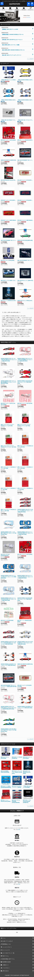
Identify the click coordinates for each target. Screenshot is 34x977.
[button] (1, 3)
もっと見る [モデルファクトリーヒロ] (30, 806)
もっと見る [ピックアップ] (30, 308)
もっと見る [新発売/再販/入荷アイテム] (30, 739)
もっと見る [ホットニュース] (30, 58)
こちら (18, 829)
